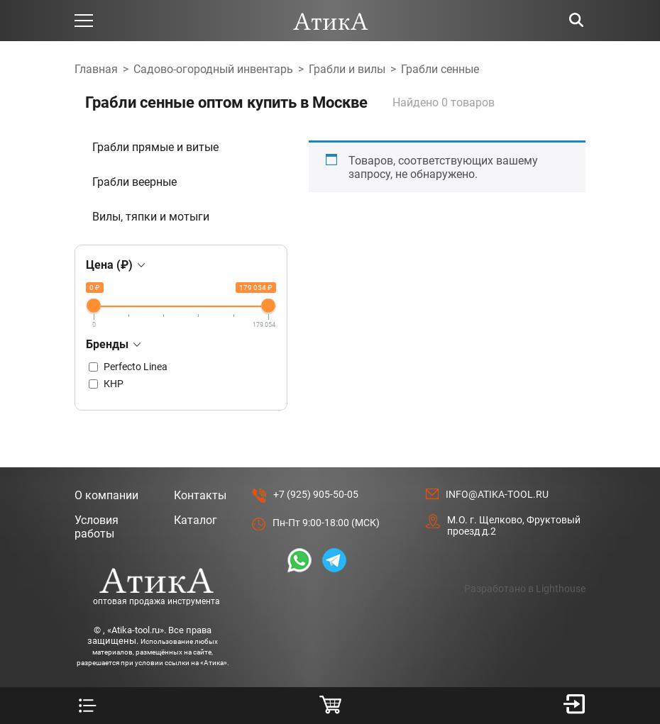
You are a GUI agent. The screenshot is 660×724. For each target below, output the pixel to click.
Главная (96, 69)
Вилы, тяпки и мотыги (150, 216)
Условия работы (97, 526)
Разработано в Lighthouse (524, 588)
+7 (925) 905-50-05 (315, 494)
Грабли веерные (134, 182)
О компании (106, 495)
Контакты (200, 495)
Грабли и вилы (347, 69)
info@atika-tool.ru (497, 494)
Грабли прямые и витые (155, 147)
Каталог (195, 520)
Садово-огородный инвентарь (213, 69)
